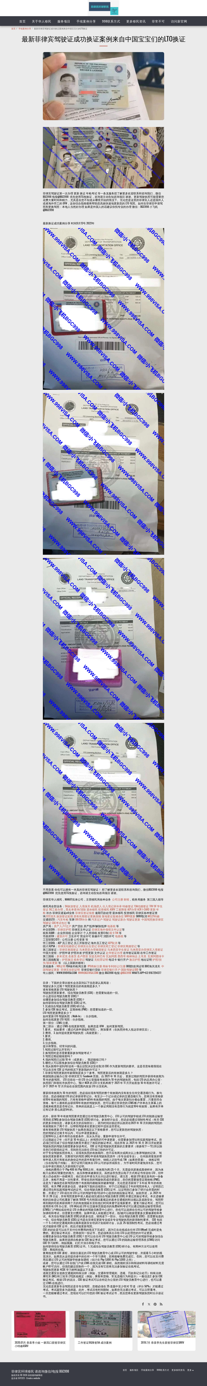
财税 (126, 899)
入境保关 (84, 906)
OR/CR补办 (81, 919)
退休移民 (92, 909)
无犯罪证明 (101, 959)
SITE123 (21, 1378)
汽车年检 (62, 919)
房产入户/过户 (62, 926)
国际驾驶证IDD (129, 969)
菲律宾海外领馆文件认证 (107, 929)
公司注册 (117, 899)
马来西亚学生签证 (118, 949)
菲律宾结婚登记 (67, 946)
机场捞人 (96, 906)
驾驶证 (107, 919)
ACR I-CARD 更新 (146, 909)
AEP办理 (132, 909)
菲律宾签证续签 (84, 913)
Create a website (33, 1378)
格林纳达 (132, 956)
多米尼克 (62, 956)
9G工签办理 (56, 909)
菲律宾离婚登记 (127, 946)
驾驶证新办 (119, 919)
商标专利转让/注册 (114, 966)
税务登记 (79, 959)
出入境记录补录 (112, 906)
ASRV (112, 909)
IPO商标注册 (95, 966)
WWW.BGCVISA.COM (88, 973)
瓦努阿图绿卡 (156, 956)
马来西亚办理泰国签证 (93, 949)
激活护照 (134, 959)
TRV (151, 906)
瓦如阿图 (111, 956)
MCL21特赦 (154, 916)
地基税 (111, 926)
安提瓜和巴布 (97, 956)
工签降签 (121, 909)
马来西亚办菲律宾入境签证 (146, 949)
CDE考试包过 (59, 923)
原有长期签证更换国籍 (87, 916)
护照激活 (67, 959)
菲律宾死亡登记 (107, 946)
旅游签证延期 (64, 916)
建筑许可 (62, 936)
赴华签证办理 (114, 953)
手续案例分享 (24, 28)
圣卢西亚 (82, 956)
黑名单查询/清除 (76, 909)
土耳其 (142, 956)
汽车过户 (97, 919)
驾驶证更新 (133, 919)
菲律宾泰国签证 (69, 949)
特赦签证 (127, 906)
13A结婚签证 (141, 906)
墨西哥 (122, 956)
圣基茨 (72, 956)
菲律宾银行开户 (110, 969)
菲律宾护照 (64, 929)
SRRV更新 (129, 916)
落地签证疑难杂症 (113, 916)
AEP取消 (112, 943)
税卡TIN (114, 933)
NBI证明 (61, 966)
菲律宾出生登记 (87, 946)
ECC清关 (51, 916)
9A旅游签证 (72, 906)
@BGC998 (125, 973)
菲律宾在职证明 (70, 969)
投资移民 (103, 909)
